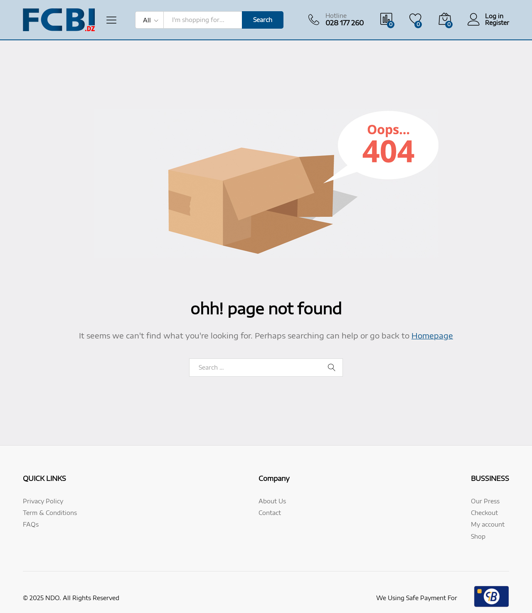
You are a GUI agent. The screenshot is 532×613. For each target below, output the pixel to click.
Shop (478, 536)
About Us (272, 501)
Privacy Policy (43, 501)
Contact (270, 512)
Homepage (432, 335)
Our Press (485, 501)
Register (497, 23)
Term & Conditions (50, 512)
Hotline (336, 15)
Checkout (484, 512)
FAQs (31, 524)
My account (488, 524)
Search (262, 19)
